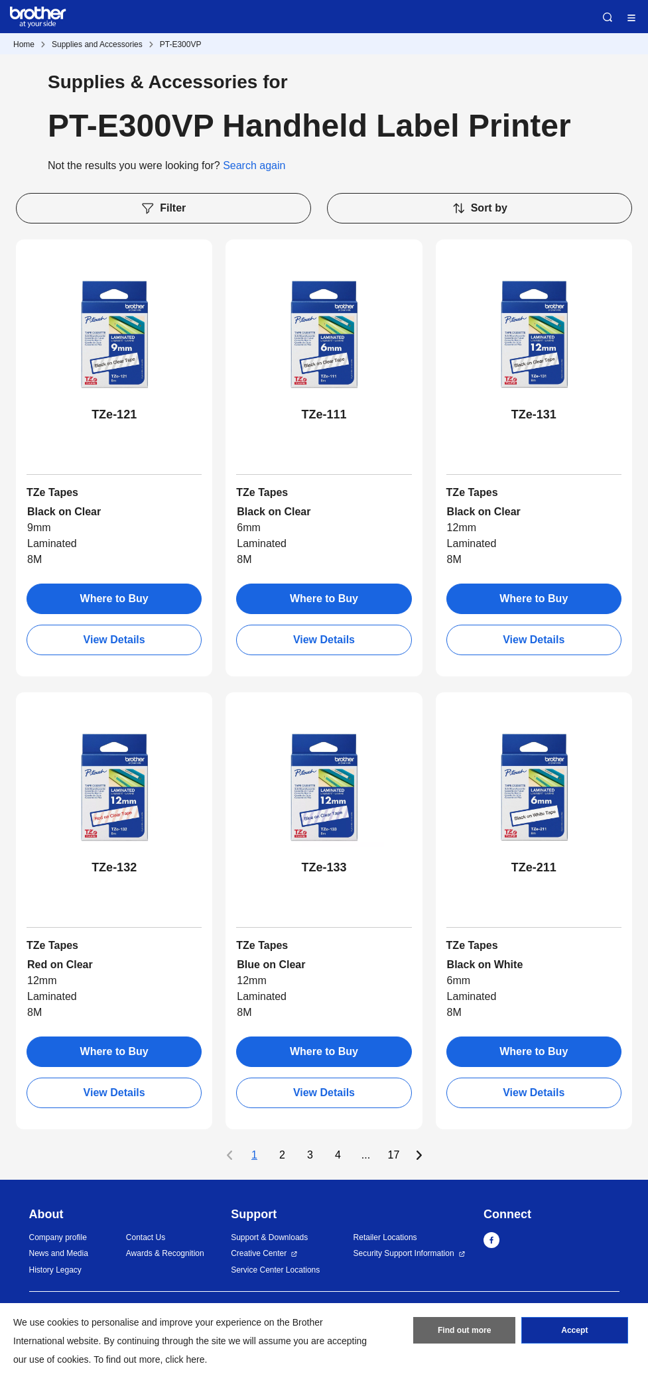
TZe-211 (533, 867)
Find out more (464, 1331)
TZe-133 (323, 867)
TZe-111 (323, 414)
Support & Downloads (269, 1237)
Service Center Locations (275, 1270)
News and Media (58, 1253)
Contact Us (145, 1237)
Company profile (58, 1237)
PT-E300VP (181, 44)
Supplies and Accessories (97, 44)
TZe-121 (114, 414)
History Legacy (55, 1270)
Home (23, 44)
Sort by (479, 208)
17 (394, 1155)
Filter (163, 208)
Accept (574, 1331)
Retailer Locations (385, 1237)
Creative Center (259, 1253)
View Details (114, 639)
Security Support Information (404, 1253)
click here (184, 1359)
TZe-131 (533, 414)
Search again (254, 165)
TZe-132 (114, 867)
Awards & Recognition (165, 1253)
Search (607, 17)
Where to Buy (114, 598)
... (365, 1155)
